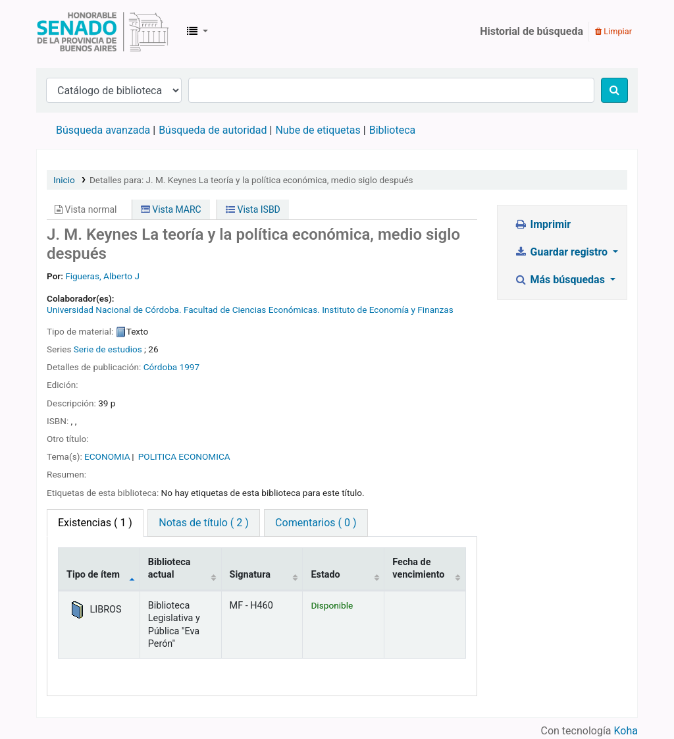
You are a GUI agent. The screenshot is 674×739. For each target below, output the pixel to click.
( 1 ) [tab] (95, 522)
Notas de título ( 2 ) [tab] (203, 522)
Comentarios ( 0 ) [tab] (315, 522)
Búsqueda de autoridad (213, 130)
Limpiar (613, 31)
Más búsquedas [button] (561, 279)
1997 (190, 367)
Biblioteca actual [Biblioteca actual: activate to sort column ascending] (169, 568)
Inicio (64, 180)
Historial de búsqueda (531, 31)
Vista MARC (171, 209)
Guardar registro (562, 252)
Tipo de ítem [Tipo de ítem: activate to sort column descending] (93, 574)
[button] (197, 31)
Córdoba (160, 367)
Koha (626, 731)
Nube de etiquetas (317, 130)
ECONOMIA (107, 456)
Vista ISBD (253, 209)
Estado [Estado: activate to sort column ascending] (325, 574)
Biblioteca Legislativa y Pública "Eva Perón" (102, 31)
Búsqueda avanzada (103, 130)
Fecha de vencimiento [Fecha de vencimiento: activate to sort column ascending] (418, 568)
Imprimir (542, 224)
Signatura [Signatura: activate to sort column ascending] (250, 574)
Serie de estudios (108, 349)
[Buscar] (614, 90)
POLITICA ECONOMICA (184, 456)
